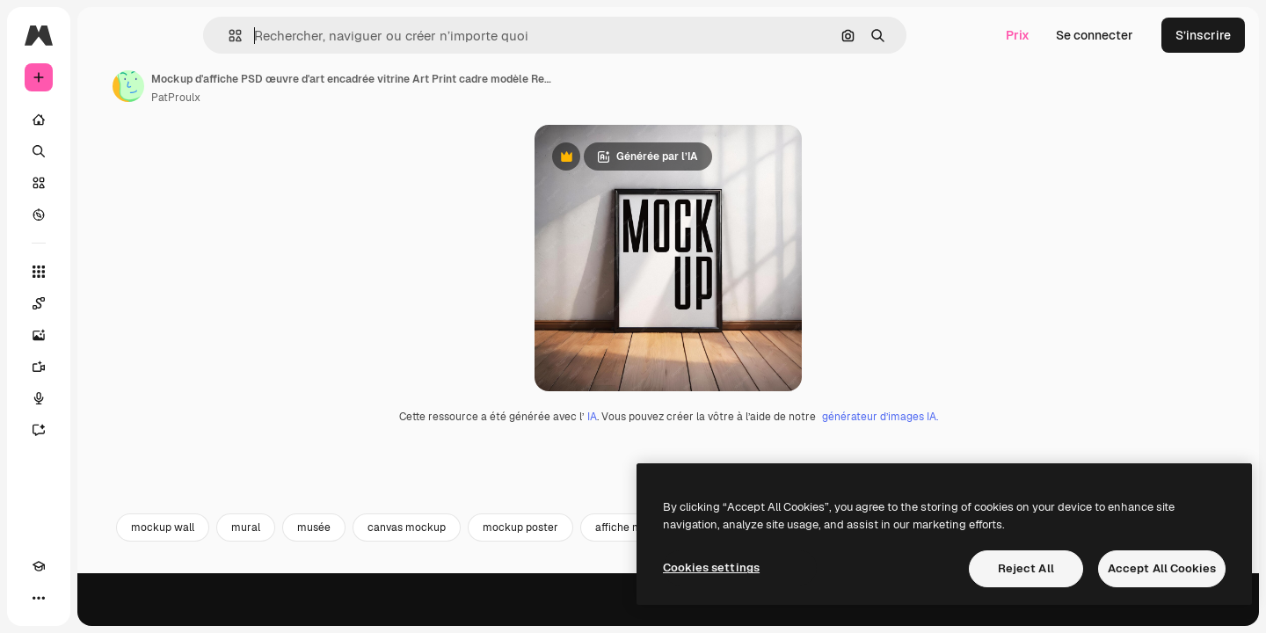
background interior (872, 613)
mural (379, 613)
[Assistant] (105, 430)
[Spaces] (105, 303)
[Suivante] (1218, 613)
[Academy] (39, 598)
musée (447, 613)
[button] (295, 35)
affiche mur (757, 613)
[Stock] (105, 183)
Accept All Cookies (1162, 568)
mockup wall (296, 613)
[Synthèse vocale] (105, 398)
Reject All (1026, 568)
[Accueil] (105, 120)
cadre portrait (1104, 613)
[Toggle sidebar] (172, 35)
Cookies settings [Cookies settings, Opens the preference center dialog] (711, 567)
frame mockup (995, 613)
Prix (1018, 35)
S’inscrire (1203, 35)
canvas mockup (540, 613)
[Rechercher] (105, 151)
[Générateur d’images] (105, 335)
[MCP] (102, 598)
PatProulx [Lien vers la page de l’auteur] (309, 98)
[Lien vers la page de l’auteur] (262, 86)
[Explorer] (105, 214)
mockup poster (654, 613)
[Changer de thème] (70, 598)
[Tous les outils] (105, 272)
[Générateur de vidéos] (105, 367)
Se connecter (1094, 35)
